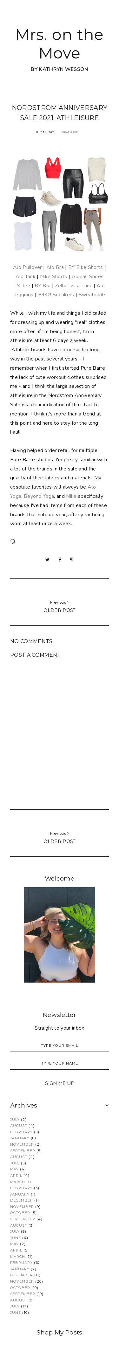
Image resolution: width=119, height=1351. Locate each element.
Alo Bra (55, 267)
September (22, 1151)
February (21, 1132)
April (16, 1175)
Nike (71, 496)
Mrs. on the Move (59, 43)
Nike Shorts (53, 276)
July (15, 1119)
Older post (59, 610)
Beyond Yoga (39, 496)
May (14, 1169)
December (21, 1200)
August (18, 1125)
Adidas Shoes (88, 276)
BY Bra (42, 285)
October (20, 1212)
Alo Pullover (27, 267)
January (20, 1138)
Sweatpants (93, 294)
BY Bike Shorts (85, 267)
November (22, 1144)
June (15, 1238)
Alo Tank (26, 276)
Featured (70, 132)
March (17, 1182)
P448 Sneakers (56, 294)
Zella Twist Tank (73, 285)
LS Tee (22, 285)
